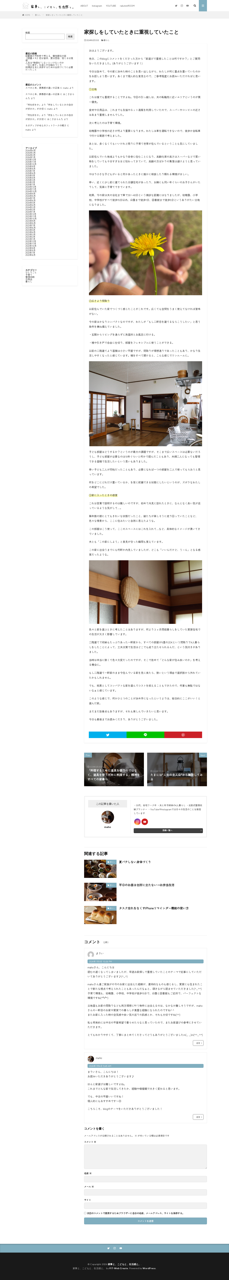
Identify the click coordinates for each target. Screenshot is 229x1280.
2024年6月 (30, 200)
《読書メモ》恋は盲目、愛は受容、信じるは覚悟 (49, 59)
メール (89, 1186)
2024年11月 (30, 189)
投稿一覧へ (167, 830)
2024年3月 (30, 207)
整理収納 (30, 277)
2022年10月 (30, 245)
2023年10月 (31, 218)
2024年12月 (30, 186)
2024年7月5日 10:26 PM (100, 961)
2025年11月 (30, 161)
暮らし (38, 14)
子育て (28, 274)
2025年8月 (30, 168)
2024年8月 (30, 195)
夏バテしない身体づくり (135, 862)
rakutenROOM (127, 5)
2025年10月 (30, 164)
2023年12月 (30, 214)
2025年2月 (30, 182)
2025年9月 (30, 166)
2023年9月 (30, 220)
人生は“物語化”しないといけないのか (44, 62)
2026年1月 (30, 157)
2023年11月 (30, 216)
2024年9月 (30, 193)
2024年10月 (31, 191)
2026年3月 (30, 152)
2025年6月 (30, 173)
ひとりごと (31, 272)
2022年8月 (30, 250)
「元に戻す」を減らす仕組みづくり (43, 65)
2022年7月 (30, 252)
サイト (87, 1200)
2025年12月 (30, 159)
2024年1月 (30, 211)
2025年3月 (30, 180)
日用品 (28, 279)
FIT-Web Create (118, 1268)
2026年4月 (30, 150)
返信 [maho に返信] (198, 1117)
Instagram (97, 5)
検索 (27, 32)
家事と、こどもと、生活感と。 (124, 1264)
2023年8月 (30, 223)
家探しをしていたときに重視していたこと (64, 14)
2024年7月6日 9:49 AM (100, 1066)
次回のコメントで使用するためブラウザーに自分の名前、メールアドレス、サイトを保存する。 (135, 1213)
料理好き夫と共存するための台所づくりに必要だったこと (49, 68)
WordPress (149, 1268)
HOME (27, 14)
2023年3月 (30, 234)
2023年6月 (30, 227)
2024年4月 (30, 204)
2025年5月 (30, 175)
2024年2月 (30, 209)
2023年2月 (30, 236)
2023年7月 (30, 225)
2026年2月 (30, 155)
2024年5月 (30, 202)
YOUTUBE (111, 5)
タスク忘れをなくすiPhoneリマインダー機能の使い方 (154, 908)
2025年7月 (30, 170)
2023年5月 (30, 229)
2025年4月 (30, 177)
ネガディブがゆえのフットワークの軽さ (45, 125)
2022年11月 (30, 243)
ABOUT (84, 5)
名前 (88, 1173)
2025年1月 (30, 184)
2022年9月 (30, 248)
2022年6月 (30, 254)
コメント (90, 1142)
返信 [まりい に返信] (198, 1043)
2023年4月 (30, 232)
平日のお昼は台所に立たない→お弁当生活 (146, 885)
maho (66, 87)
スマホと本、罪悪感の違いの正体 (42, 87)
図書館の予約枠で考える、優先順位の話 (45, 55)
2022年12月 (30, 241)
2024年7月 (30, 198)
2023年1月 (30, 239)
